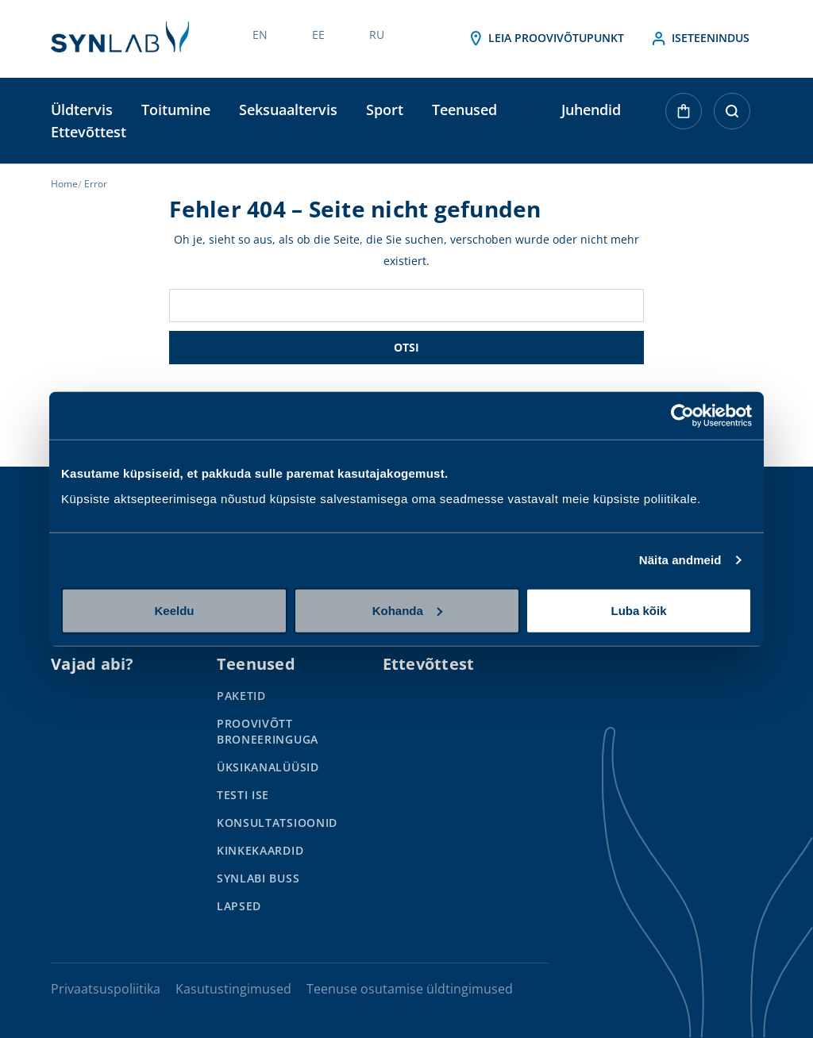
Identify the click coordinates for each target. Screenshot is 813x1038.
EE (318, 34)
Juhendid (591, 109)
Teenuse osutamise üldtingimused (409, 989)
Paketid (241, 695)
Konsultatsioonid (277, 822)
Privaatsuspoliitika (105, 989)
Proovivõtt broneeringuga (267, 731)
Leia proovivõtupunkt (545, 38)
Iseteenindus (699, 38)
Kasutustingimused (233, 989)
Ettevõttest (88, 131)
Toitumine (175, 109)
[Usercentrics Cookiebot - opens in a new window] (682, 416)
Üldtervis (82, 109)
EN (260, 34)
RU (376, 34)
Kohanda (407, 610)
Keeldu (174, 610)
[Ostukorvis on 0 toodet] (683, 128)
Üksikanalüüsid (268, 767)
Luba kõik (638, 610)
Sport (384, 109)
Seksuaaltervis (288, 109)
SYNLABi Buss (258, 878)
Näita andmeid (680, 560)
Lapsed (239, 905)
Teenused (464, 109)
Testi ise (243, 794)
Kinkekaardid (260, 850)
